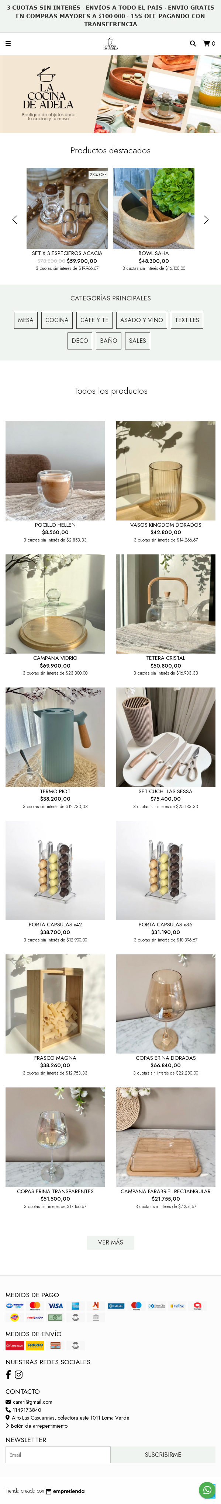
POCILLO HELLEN (55, 525)
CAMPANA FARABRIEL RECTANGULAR (166, 1191)
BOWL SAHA (154, 253)
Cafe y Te (94, 320)
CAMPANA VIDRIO (55, 658)
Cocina (57, 320)
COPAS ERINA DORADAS (166, 1058)
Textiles (187, 320)
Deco (80, 341)
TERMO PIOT (55, 791)
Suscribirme (163, 1455)
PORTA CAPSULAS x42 (55, 924)
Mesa (26, 320)
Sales (137, 341)
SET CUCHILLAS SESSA (166, 791)
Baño (108, 341)
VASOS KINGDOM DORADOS (165, 525)
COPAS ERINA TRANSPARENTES (55, 1191)
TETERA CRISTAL (165, 658)
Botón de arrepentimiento (37, 1426)
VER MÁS (110, 1242)
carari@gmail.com (29, 1402)
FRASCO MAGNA (55, 1058)
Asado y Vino (141, 320)
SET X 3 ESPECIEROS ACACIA (67, 253)
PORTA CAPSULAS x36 (166, 924)
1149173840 (23, 1410)
